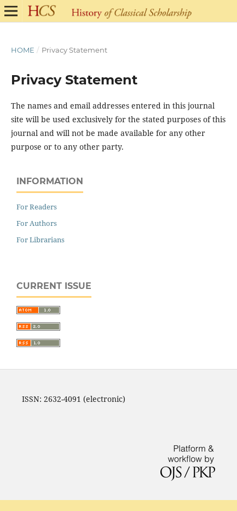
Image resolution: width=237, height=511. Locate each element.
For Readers (36, 207)
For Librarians (40, 240)
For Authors (36, 223)
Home (22, 50)
